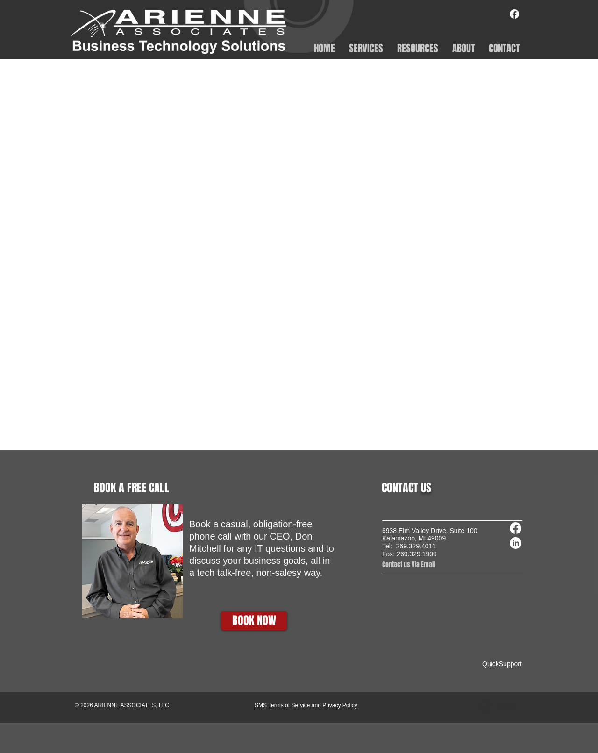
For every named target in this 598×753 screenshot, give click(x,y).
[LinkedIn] (515, 543)
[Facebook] (514, 14)
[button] (366, 47)
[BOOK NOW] (254, 620)
